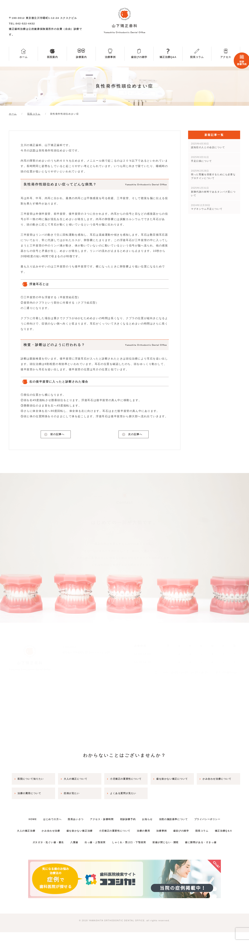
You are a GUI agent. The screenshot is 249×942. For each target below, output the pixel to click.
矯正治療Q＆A (124, 840)
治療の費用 (156, 829)
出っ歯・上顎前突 (93, 852)
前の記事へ (57, 434)
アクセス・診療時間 (100, 817)
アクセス (225, 57)
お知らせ (151, 817)
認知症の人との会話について (208, 145)
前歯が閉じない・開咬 (169, 852)
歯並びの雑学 (139, 57)
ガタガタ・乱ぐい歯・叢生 (42, 852)
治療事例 (110, 57)
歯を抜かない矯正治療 (88, 829)
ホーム (23, 57)
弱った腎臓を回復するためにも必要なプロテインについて (213, 174)
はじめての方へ (46, 817)
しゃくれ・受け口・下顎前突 (130, 852)
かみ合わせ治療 (56, 829)
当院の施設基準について (179, 817)
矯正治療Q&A (168, 57)
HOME (24, 817)
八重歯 (71, 852)
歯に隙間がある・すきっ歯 (207, 852)
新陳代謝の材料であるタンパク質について (213, 192)
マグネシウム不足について (206, 207)
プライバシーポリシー (216, 817)
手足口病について (201, 159)
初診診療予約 (129, 817)
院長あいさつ (72, 817)
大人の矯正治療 (29, 829)
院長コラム (197, 57)
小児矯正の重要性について (125, 829)
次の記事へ (134, 434)
